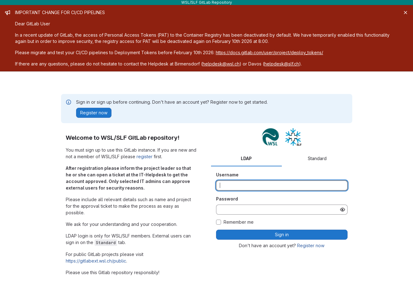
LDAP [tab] (246, 158)
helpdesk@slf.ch (281, 63)
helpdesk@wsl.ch (221, 63)
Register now (310, 245)
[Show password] (343, 210)
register (144, 156)
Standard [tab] (317, 158)
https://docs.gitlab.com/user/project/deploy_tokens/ (269, 52)
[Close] (405, 12)
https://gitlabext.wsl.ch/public (96, 260)
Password (227, 198)
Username (227, 174)
